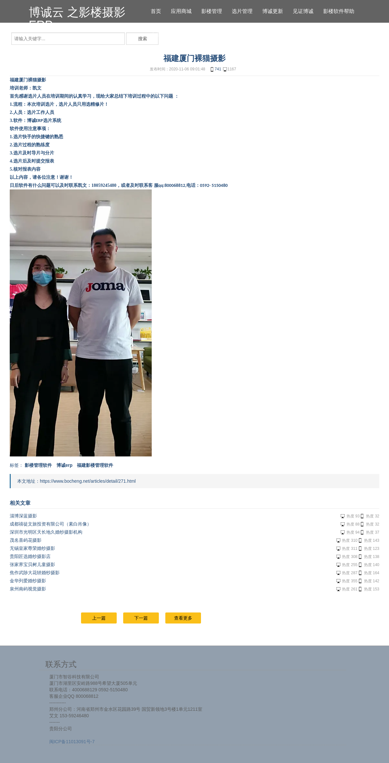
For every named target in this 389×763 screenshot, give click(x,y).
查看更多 (183, 618)
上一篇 (99, 618)
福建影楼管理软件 (95, 465)
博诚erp (64, 465)
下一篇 (141, 618)
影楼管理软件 (38, 465)
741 (215, 69)
